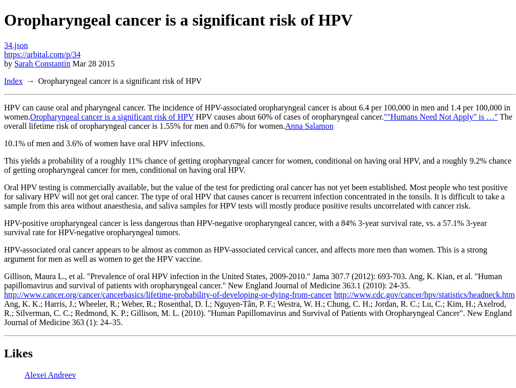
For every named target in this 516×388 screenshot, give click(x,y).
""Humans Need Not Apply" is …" (441, 116)
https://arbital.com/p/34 (42, 54)
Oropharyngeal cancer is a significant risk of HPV (112, 116)
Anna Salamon (309, 126)
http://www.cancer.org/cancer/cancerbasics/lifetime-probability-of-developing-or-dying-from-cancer (168, 294)
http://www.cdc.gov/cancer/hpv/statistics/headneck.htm (424, 294)
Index (13, 81)
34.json (16, 45)
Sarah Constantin (42, 63)
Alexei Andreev (50, 375)
